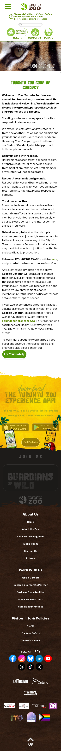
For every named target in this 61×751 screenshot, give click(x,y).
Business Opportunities (30, 592)
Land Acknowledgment (30, 536)
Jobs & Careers (30, 577)
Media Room (30, 543)
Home (30, 522)
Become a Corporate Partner (30, 585)
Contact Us (30, 551)
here (54, 259)
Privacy (30, 558)
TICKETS (17, 33)
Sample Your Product (30, 606)
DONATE (48, 33)
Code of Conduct (30, 640)
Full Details (31, 444)
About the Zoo (30, 529)
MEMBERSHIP (35, 33)
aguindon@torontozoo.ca (18, 320)
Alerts (30, 626)
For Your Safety (14, 354)
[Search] (33, 24)
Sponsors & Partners (30, 599)
